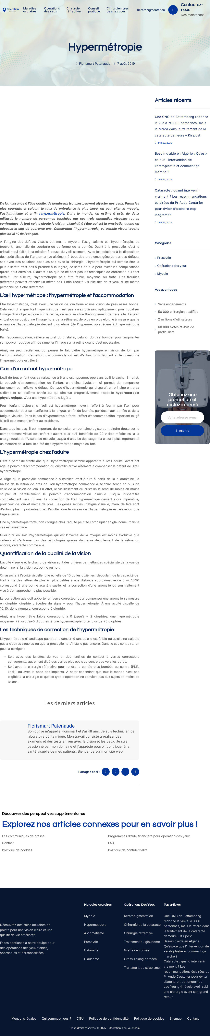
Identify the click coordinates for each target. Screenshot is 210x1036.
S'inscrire (182, 430)
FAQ (111, 843)
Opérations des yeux (53, 10)
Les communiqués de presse (23, 836)
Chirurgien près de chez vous (118, 10)
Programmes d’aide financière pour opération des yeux (149, 836)
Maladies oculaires (31, 10)
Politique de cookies (17, 850)
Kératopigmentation (151, 10)
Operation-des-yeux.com (124, 1027)
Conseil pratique (95, 10)
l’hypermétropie (51, 213)
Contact (8, 843)
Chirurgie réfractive (74, 10)
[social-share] (106, 772)
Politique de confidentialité (127, 850)
